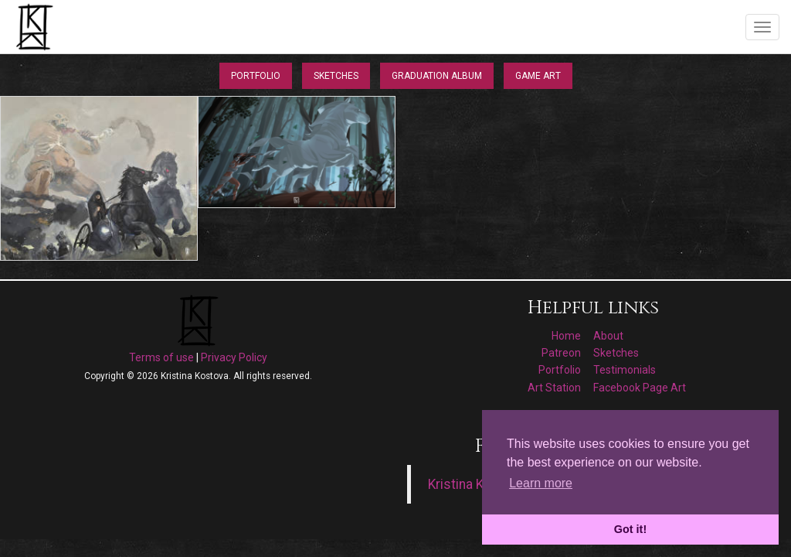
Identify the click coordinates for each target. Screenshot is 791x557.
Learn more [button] (540, 483)
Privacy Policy (234, 357)
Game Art (538, 75)
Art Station (554, 387)
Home (566, 336)
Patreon (561, 353)
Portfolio (255, 75)
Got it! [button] (630, 529)
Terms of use (161, 357)
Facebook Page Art (639, 387)
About (608, 336)
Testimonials (624, 370)
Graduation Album (437, 75)
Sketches (336, 75)
